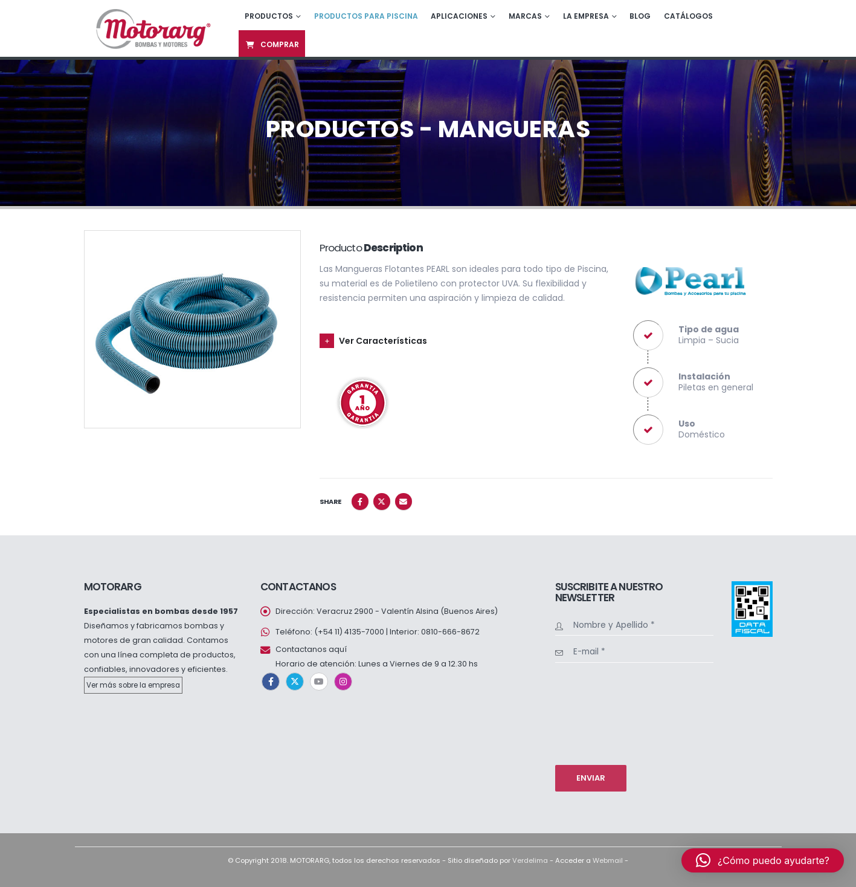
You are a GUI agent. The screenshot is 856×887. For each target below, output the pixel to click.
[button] (762, 860)
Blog (640, 16)
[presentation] (604, 712)
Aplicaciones (459, 16)
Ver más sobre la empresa (133, 685)
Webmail (608, 860)
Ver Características (383, 341)
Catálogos (688, 16)
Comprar (272, 44)
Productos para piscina (366, 16)
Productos (269, 16)
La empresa (586, 16)
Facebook (360, 501)
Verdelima (530, 860)
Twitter (381, 501)
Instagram (343, 682)
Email (403, 501)
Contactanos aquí (311, 649)
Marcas (525, 16)
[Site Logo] (152, 28)
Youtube (319, 682)
